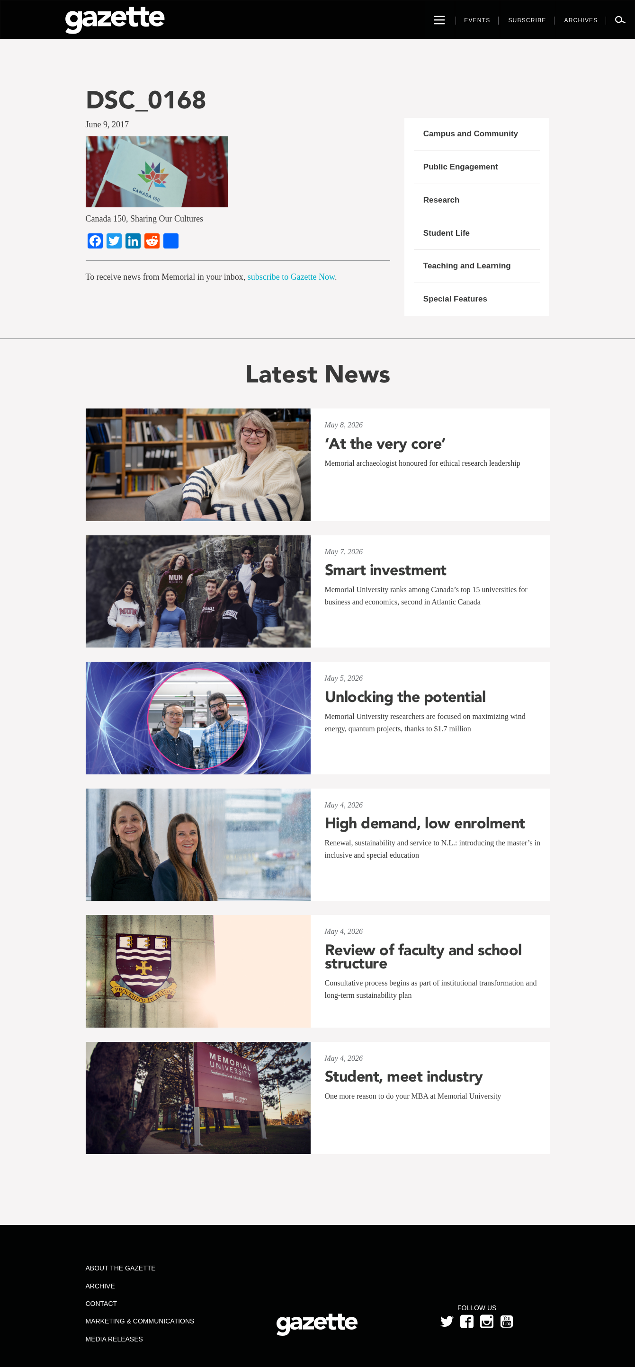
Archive (100, 1286)
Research (441, 199)
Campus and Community (470, 133)
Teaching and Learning (467, 265)
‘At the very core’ (385, 443)
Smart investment (386, 570)
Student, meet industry (404, 1076)
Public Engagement (460, 166)
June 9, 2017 (107, 124)
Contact (101, 1303)
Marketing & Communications (139, 1321)
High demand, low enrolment (425, 823)
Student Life (446, 233)
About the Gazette (120, 1268)
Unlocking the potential (405, 696)
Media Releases (114, 1339)
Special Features (455, 298)
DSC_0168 (146, 99)
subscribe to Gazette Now (291, 277)
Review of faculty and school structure (423, 956)
